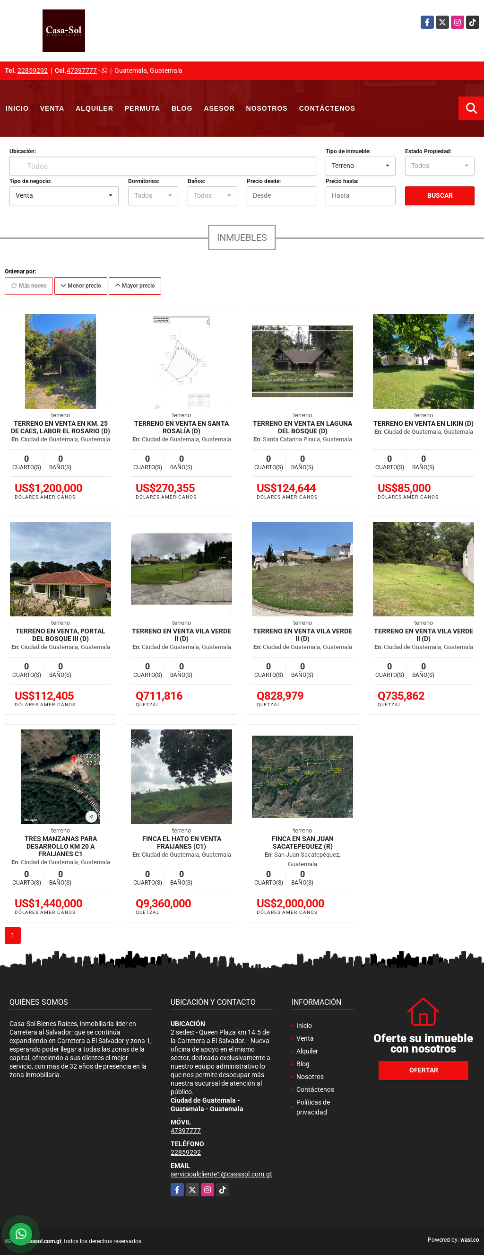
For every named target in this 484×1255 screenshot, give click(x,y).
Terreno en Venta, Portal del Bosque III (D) (60, 634)
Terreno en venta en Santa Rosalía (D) (181, 427)
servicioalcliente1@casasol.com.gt (221, 1174)
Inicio (17, 108)
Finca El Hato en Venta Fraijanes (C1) (181, 842)
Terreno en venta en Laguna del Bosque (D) (302, 427)
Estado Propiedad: (428, 151)
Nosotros (267, 108)
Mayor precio (135, 285)
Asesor (219, 108)
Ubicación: (22, 151)
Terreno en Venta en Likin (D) (423, 423)
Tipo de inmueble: (348, 151)
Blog (182, 108)
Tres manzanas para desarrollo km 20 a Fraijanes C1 (61, 846)
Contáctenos (327, 108)
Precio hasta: (342, 181)
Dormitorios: (143, 181)
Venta (52, 108)
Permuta (142, 108)
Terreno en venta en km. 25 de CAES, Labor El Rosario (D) (60, 427)
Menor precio (80, 285)
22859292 (32, 70)
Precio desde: (264, 181)
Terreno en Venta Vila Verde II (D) (181, 634)
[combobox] (360, 166)
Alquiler (94, 108)
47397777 (82, 70)
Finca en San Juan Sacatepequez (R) (303, 842)
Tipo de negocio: (30, 181)
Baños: (196, 181)
